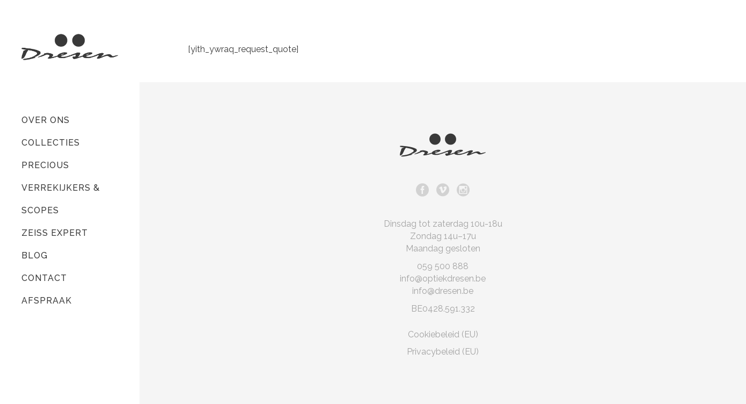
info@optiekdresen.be (443, 278)
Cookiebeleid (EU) (443, 334)
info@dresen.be (442, 291)
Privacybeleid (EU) (443, 352)
